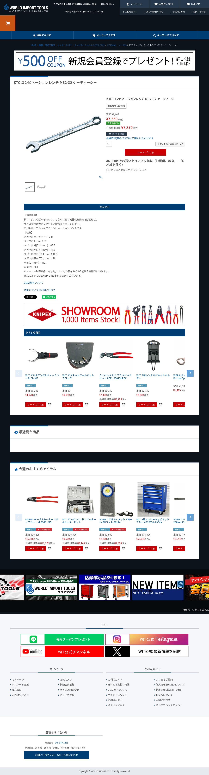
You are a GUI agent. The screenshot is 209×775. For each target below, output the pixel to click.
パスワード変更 (20, 684)
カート (7, 23)
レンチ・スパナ (65, 44)
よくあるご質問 (164, 679)
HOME (33, 44)
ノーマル (123, 44)
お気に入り (66, 679)
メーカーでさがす (105, 35)
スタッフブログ (116, 705)
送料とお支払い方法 (119, 684)
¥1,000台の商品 (140, 176)
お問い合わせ (199, 11)
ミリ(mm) (111, 44)
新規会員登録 (67, 684)
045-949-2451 (61, 742)
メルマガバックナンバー (169, 705)
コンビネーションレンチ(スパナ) (89, 44)
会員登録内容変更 (69, 689)
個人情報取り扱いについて (170, 684)
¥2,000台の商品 (161, 176)
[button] (190, 373)
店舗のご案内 (166, 3)
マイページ (136, 3)
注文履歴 (17, 689)
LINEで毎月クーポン (155, 11)
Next (180, 584)
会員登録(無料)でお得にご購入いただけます (129, 138)
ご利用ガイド (131, 11)
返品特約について (33, 282)
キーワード (168, 35)
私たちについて (164, 694)
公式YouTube (179, 11)
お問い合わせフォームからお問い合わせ (56, 755)
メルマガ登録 (67, 694)
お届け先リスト (20, 694)
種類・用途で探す (47, 44)
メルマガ (195, 3)
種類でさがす (44, 35)
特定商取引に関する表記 (169, 689)
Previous (28, 587)
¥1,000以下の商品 (117, 176)
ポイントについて (117, 694)
